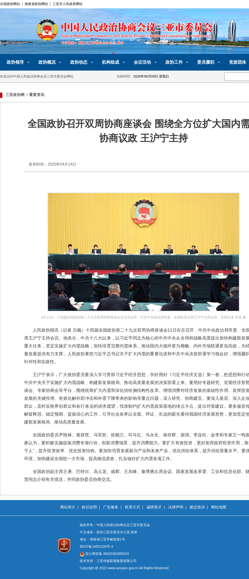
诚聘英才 (154, 507)
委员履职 (205, 62)
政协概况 (47, 62)
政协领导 (15, 62)
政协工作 (174, 62)
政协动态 (78, 62)
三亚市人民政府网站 (68, 4)
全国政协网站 (10, 4)
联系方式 (132, 507)
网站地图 (218, 507)
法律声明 (175, 507)
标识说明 (89, 507)
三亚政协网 (15, 95)
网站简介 (67, 507)
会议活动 (142, 62)
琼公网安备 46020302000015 (107, 554)
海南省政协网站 (36, 4)
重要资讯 (36, 95)
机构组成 (110, 62)
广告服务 (110, 507)
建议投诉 (197, 507)
